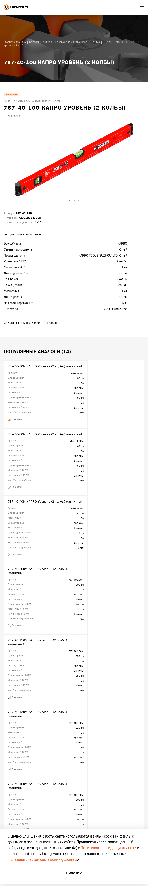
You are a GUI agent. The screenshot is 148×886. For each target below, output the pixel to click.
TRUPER (107, 761)
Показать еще (74, 728)
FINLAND (107, 755)
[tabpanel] (74, 160)
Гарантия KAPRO (12, 767)
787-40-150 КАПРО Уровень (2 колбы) (106, 581)
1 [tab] (69, 200)
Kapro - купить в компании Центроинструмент (34, 101)
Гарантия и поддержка (15, 773)
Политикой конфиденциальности (108, 848)
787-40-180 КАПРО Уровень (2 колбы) (36, 653)
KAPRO (106, 767)
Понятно (74, 873)
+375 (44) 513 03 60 (15, 806)
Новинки (57, 761)
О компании (10, 749)
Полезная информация (64, 755)
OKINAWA (107, 780)
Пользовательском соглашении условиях (42, 860)
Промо (7, 780)
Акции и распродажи (63, 767)
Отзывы (8, 786)
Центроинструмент (112, 749)
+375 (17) (9, 803)
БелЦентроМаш (110, 786)
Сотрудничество (12, 755)
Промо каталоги (61, 773)
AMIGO (106, 792)
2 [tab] (74, 200)
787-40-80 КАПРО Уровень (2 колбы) (105, 653)
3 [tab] (78, 200)
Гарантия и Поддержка (64, 749)
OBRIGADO (108, 773)
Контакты (8, 761)
